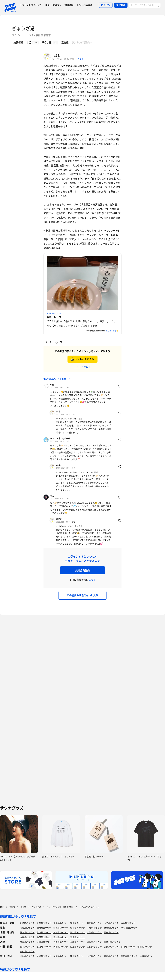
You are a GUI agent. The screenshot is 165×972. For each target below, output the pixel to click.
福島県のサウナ (128, 923)
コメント (73, 418)
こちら (92, 579)
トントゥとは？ (82, 367)
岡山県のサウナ (60, 946)
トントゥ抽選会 (84, 5)
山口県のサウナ (94, 946)
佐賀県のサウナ (44, 956)
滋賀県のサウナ (27, 941)
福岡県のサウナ (27, 956)
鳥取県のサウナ (27, 946)
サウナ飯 (79, 59)
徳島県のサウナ (111, 946)
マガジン (57, 5)
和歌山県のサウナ (112, 941)
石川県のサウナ (60, 932)
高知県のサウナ (27, 951)
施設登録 (69, 5)
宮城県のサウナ (77, 923)
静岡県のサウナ (44, 937)
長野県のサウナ (111, 932)
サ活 (47, 5)
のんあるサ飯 (111, 330)
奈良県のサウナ (94, 941)
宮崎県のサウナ (111, 956)
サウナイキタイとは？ (31, 5)
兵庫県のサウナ (77, 941)
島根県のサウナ (44, 946)
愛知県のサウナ (60, 937)
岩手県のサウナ (60, 923)
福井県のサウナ (77, 932)
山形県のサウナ (111, 923)
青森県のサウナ (44, 923)
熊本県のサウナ (77, 956)
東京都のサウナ (111, 927)
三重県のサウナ (77, 937)
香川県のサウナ (128, 946)
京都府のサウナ (44, 941)
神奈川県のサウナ (129, 927)
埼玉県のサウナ (77, 927)
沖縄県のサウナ (147, 956)
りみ (52, 495)
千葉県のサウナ (94, 927)
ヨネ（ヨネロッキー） (60, 438)
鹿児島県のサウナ (129, 956)
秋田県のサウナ (94, 923)
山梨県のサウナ (94, 932)
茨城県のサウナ (27, 927)
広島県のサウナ (77, 946)
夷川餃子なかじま (54, 313)
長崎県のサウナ (60, 956)
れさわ (56, 55)
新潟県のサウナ (27, 932)
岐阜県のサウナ (27, 937)
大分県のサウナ (94, 956)
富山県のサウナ (44, 932)
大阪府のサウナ (60, 941)
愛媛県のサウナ (144, 946)
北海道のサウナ (27, 923)
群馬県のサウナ (60, 927)
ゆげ (52, 384)
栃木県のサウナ (44, 927)
